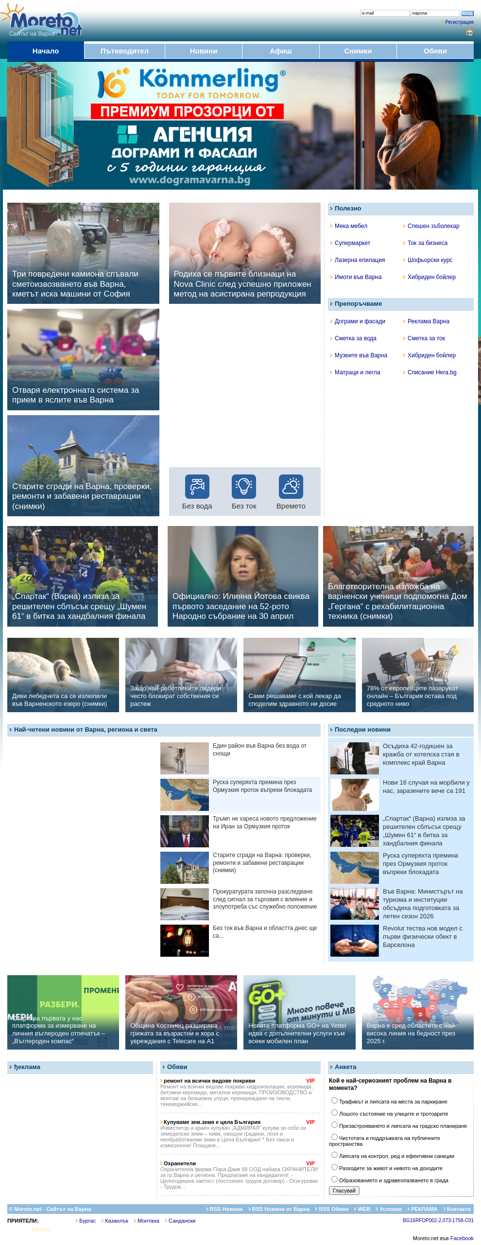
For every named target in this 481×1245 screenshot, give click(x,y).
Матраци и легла (355, 372)
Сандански (180, 1221)
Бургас (86, 1221)
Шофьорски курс (427, 260)
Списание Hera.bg (430, 372)
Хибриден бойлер (429, 277)
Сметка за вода (353, 338)
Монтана (146, 1221)
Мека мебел (348, 226)
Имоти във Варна (356, 277)
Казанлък (115, 1221)
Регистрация (460, 22)
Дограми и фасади (357, 321)
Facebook (462, 1238)
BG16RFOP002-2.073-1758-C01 (438, 1220)
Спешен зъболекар (431, 226)
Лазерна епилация (357, 260)
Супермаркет (350, 243)
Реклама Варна (426, 321)
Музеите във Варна (358, 355)
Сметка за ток (424, 338)
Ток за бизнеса (425, 243)
